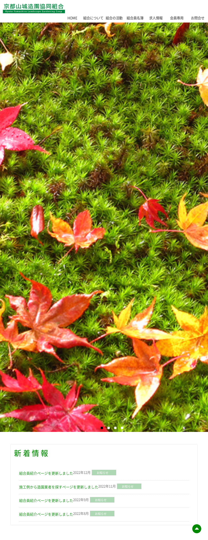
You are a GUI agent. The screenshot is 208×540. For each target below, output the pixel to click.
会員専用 (176, 17)
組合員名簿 (135, 17)
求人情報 (156, 17)
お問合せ (197, 17)
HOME (72, 17)
